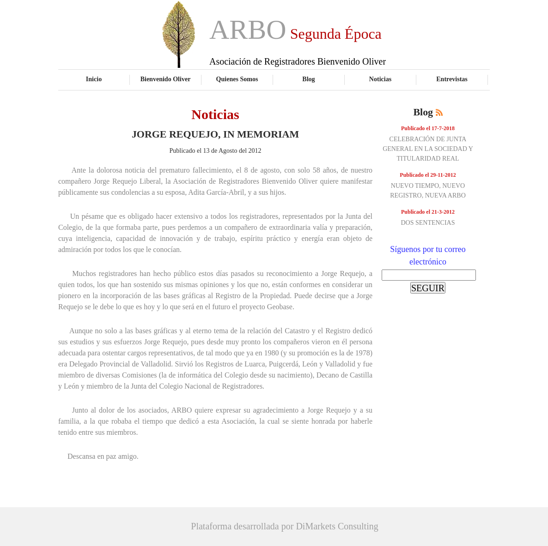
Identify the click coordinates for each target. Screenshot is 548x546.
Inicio (94, 79)
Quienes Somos (237, 79)
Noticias (380, 79)
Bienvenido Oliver (165, 79)
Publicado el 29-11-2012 (428, 175)
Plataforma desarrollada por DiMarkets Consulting (284, 526)
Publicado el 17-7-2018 (428, 128)
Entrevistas (452, 79)
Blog (308, 79)
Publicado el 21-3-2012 (428, 212)
